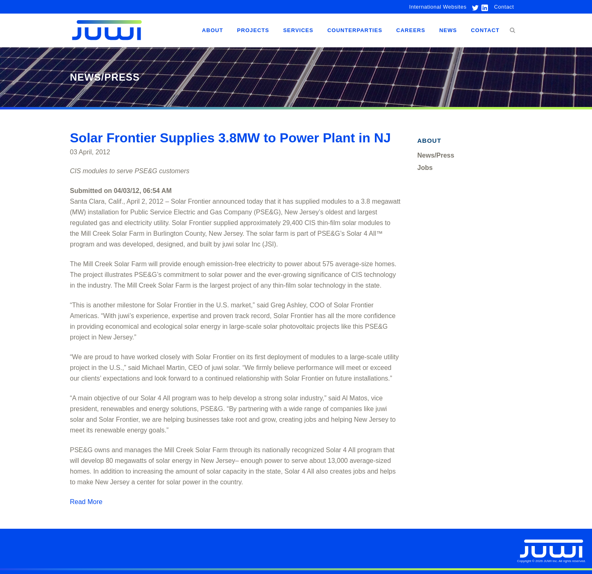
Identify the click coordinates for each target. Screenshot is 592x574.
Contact (504, 7)
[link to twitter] (473, 7)
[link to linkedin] (484, 7)
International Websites (437, 7)
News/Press (435, 155)
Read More (86, 501)
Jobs (424, 167)
